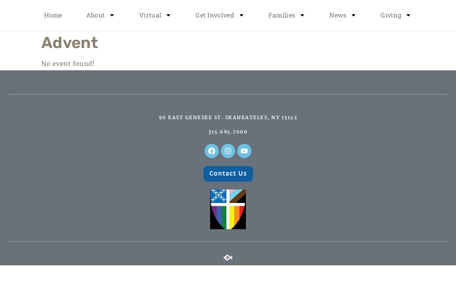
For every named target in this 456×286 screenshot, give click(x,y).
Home (53, 15)
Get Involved (220, 15)
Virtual (155, 15)
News (343, 15)
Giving (396, 15)
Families (287, 15)
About (101, 15)
